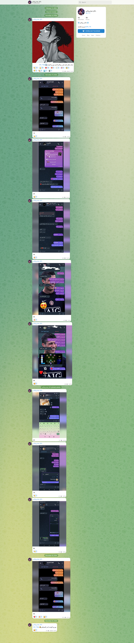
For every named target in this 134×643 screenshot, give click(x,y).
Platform (98, 35)
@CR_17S (88, 26)
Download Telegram (91, 31)
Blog (88, 35)
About (83, 35)
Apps (92, 35)
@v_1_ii (88, 13)
